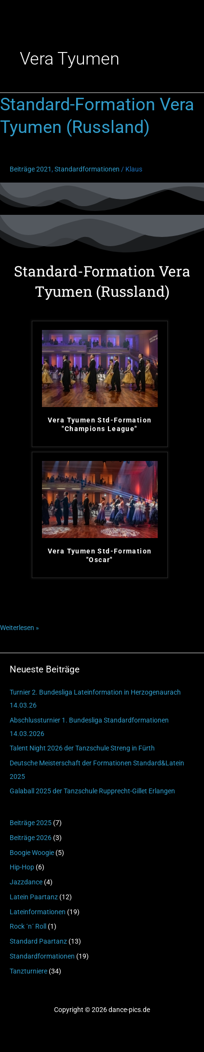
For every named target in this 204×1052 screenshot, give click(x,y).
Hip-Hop (22, 867)
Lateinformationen (38, 912)
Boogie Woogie (32, 852)
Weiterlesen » (19, 626)
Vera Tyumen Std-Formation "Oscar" (100, 555)
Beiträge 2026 (31, 838)
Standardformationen (42, 956)
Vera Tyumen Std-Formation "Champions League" (100, 424)
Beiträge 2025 (31, 823)
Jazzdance (26, 882)
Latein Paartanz (34, 897)
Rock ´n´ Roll (28, 926)
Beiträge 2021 (31, 169)
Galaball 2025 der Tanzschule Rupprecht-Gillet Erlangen (92, 791)
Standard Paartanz (38, 941)
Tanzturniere (28, 971)
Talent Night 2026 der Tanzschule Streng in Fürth (82, 748)
